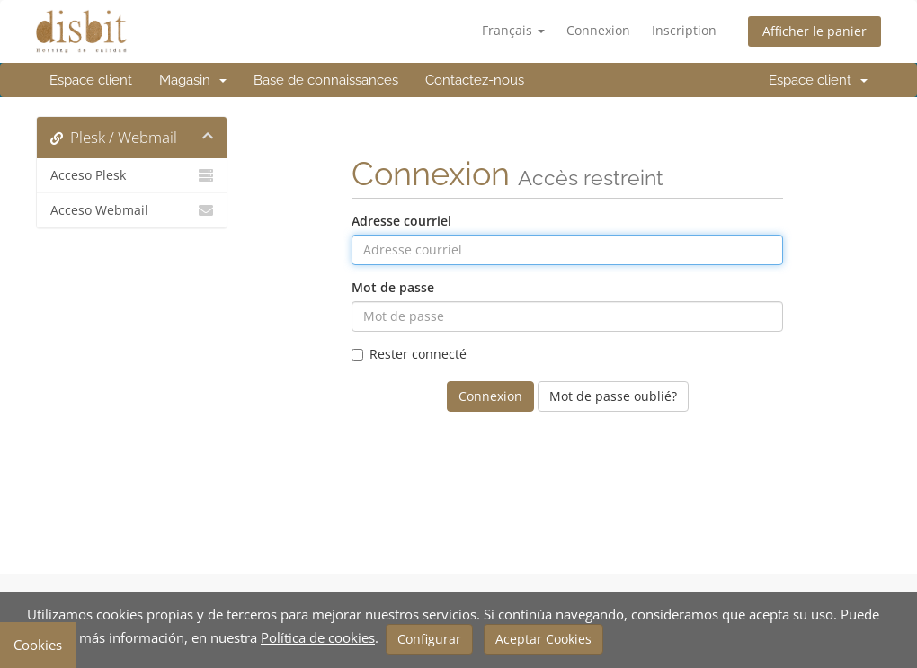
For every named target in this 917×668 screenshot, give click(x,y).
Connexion (598, 30)
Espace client (90, 80)
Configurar (429, 638)
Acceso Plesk (131, 175)
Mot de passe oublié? (613, 396)
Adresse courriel (401, 220)
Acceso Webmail (131, 210)
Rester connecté (409, 353)
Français (513, 30)
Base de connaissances (326, 80)
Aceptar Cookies (543, 638)
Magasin (193, 80)
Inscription (684, 30)
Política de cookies (318, 637)
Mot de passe (393, 287)
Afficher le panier (814, 31)
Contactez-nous (474, 80)
